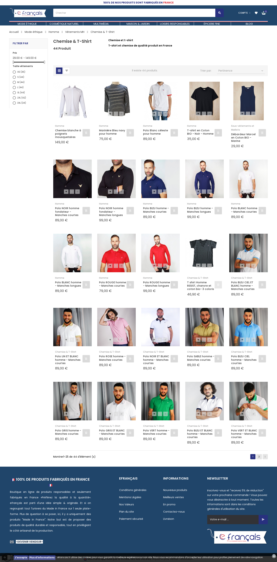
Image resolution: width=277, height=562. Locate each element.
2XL (21, 97)
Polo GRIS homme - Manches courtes (68, 432)
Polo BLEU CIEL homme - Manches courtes (244, 360)
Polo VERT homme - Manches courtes (156, 432)
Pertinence (241, 70)
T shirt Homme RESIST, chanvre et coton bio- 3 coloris (200, 286)
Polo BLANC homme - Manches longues (68, 284)
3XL (21, 102)
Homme (59, 125)
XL (21, 92)
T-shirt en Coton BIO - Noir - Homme (200, 132)
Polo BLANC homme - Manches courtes (244, 210)
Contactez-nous (174, 511)
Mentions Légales (130, 497)
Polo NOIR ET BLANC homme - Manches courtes (156, 360)
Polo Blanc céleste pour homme (155, 132)
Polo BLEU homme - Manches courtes (156, 210)
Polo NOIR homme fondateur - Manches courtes (67, 212)
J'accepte (21, 557)
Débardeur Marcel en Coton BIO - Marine (243, 138)
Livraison (168, 519)
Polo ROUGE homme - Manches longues (156, 284)
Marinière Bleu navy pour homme (112, 132)
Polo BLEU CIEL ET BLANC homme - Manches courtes (243, 286)
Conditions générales (132, 490)
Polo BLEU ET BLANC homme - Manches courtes (200, 434)
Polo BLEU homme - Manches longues (200, 210)
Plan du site (126, 511)
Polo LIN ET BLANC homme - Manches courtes (67, 360)
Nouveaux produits (175, 490)
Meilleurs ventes (173, 497)
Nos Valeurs (126, 504)
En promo (169, 504)
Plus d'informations (42, 557)
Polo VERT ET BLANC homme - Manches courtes (244, 434)
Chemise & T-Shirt (197, 277)
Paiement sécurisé (131, 519)
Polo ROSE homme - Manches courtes (112, 358)
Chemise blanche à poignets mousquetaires (68, 134)
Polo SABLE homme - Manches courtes (200, 358)
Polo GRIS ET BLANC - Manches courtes (112, 432)
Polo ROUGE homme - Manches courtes (112, 284)
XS (21, 71)
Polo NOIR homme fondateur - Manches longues (111, 212)
